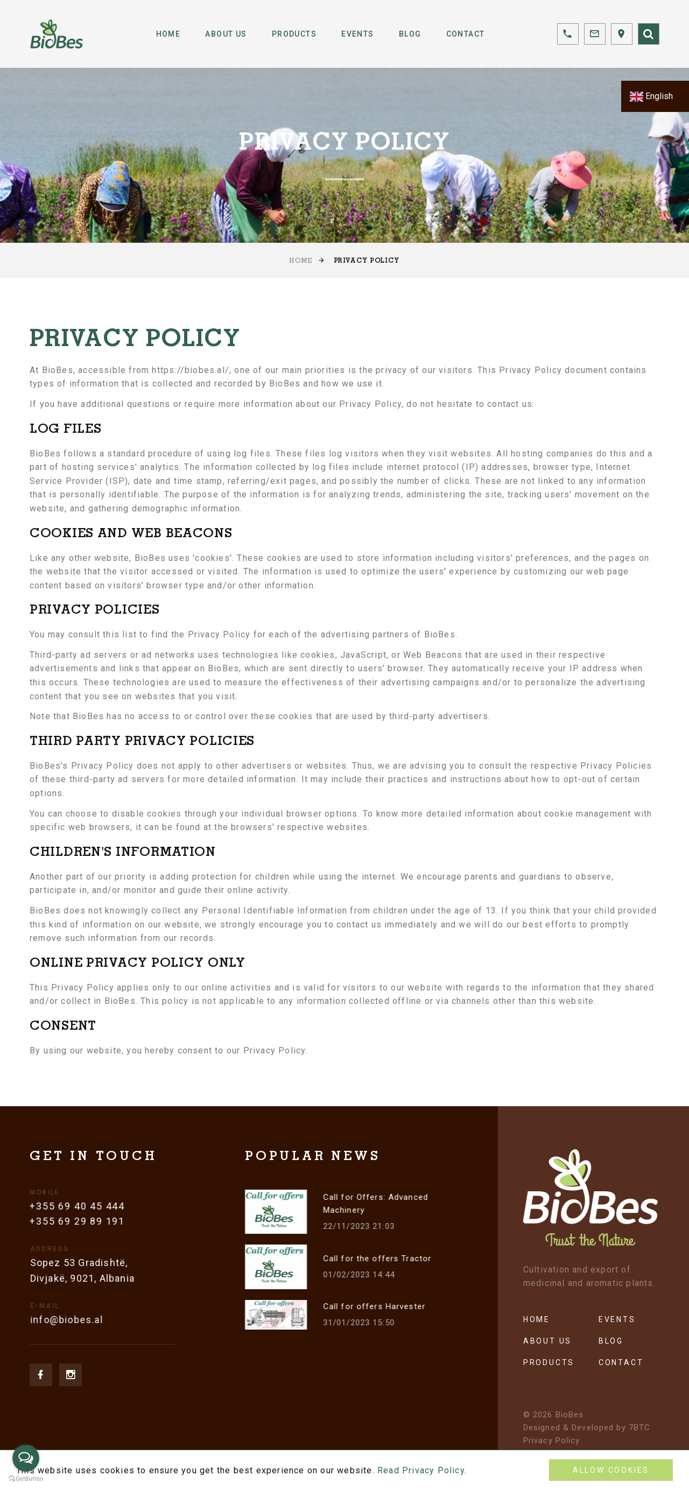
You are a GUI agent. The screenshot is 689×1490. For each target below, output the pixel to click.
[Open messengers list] (25, 1458)
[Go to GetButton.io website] (26, 1478)
